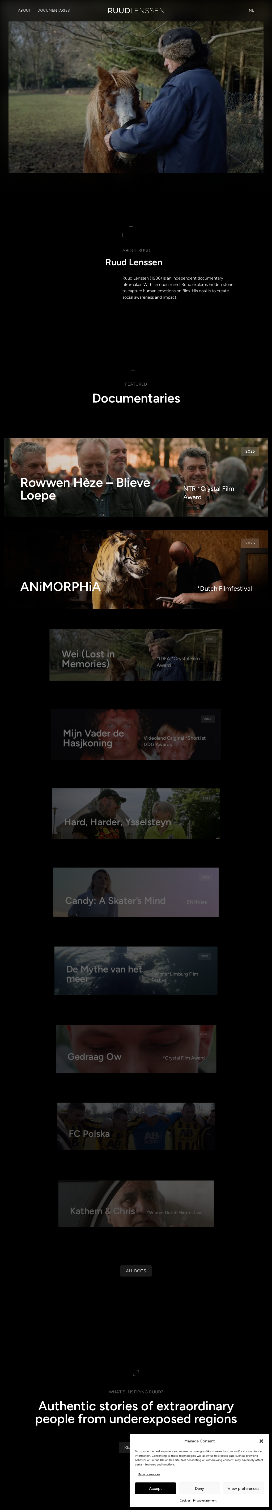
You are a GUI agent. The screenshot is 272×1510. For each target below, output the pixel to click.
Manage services (149, 1474)
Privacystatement (204, 1500)
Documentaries (53, 10)
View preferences (243, 1488)
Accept (155, 1488)
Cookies (185, 1500)
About (24, 10)
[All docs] (136, 1350)
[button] (261, 1441)
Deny (199, 1488)
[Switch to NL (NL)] (251, 10)
